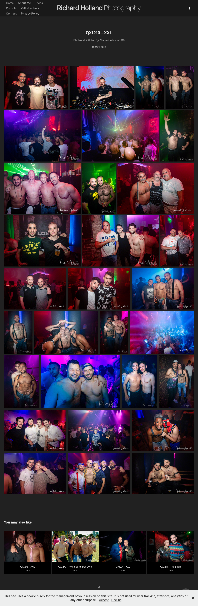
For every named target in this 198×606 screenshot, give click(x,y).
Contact (11, 13)
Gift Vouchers (30, 8)
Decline (116, 600)
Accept (104, 600)
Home (10, 3)
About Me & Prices (30, 3)
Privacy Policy (30, 13)
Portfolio (11, 8)
